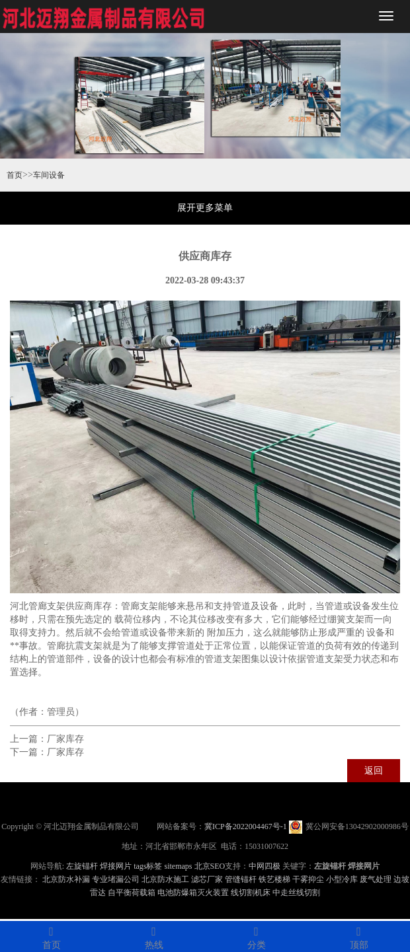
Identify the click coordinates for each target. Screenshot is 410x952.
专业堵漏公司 (116, 879)
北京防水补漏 (66, 879)
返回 (373, 771)
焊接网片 (116, 866)
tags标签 (148, 866)
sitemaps (178, 866)
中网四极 (264, 866)
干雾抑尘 (308, 879)
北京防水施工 (165, 879)
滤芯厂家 (207, 879)
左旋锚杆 (82, 866)
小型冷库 (342, 879)
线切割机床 (250, 892)
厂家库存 (65, 739)
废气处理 (375, 879)
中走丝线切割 (296, 892)
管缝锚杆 (241, 879)
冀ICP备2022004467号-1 (245, 826)
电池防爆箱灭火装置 (193, 892)
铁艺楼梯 (274, 879)
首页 (14, 175)
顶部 (359, 936)
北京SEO (210, 866)
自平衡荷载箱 (131, 892)
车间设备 (49, 175)
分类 (256, 936)
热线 (153, 936)
